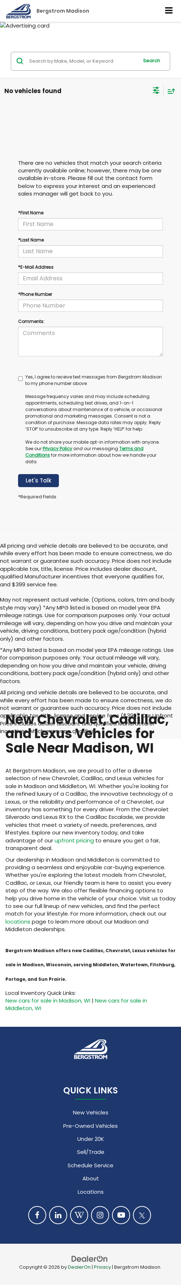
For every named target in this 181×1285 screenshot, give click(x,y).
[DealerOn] (89, 1258)
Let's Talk (38, 480)
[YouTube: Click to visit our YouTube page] (121, 1215)
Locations (91, 1192)
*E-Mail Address (35, 267)
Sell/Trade (90, 1152)
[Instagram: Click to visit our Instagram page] (100, 1215)
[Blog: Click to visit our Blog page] (79, 1215)
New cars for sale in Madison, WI (47, 1000)
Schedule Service (90, 1165)
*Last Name (31, 240)
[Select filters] (156, 91)
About (90, 1178)
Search (151, 60)
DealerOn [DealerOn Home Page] (79, 1267)
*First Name (30, 213)
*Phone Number (35, 294)
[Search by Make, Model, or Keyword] (83, 61)
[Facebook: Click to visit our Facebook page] (37, 1215)
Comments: (31, 321)
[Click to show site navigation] (169, 11)
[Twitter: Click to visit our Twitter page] (142, 1215)
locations (17, 921)
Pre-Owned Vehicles (90, 1126)
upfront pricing (74, 840)
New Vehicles (90, 1112)
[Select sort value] (169, 91)
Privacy (102, 1267)
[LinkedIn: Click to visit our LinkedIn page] (58, 1215)
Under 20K (90, 1139)
